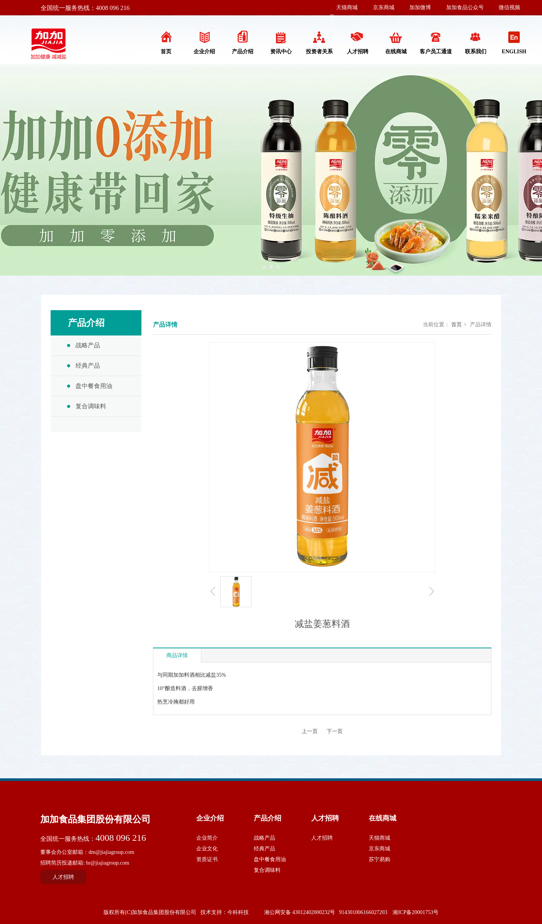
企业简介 (207, 838)
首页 (456, 324)
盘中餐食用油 (270, 859)
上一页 (310, 731)
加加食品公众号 (465, 7)
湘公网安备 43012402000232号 (299, 912)
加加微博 (420, 7)
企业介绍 (210, 818)
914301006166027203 (363, 912)
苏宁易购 (379, 859)
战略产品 (264, 838)
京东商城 (383, 7)
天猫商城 (347, 7)
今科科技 (238, 912)
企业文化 (207, 849)
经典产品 (264, 849)
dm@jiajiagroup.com (111, 852)
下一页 (335, 731)
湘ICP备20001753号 (416, 912)
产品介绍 (267, 818)
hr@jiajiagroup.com (107, 863)
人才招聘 (325, 818)
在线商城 (382, 818)
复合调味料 (267, 870)
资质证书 (207, 859)
